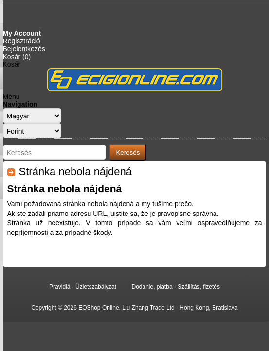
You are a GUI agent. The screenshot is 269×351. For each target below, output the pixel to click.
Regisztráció (21, 41)
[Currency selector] (32, 130)
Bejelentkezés (24, 49)
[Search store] (54, 152)
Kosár (12, 64)
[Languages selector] (32, 115)
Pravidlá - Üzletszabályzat (82, 286)
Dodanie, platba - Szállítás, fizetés (175, 286)
